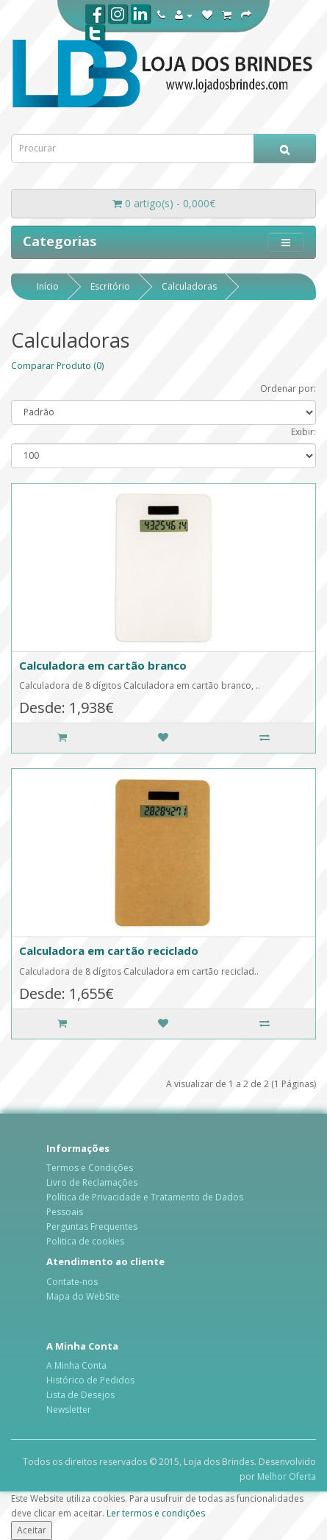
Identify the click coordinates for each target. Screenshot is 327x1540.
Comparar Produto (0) (57, 365)
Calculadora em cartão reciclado (108, 950)
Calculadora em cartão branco (103, 665)
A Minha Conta (76, 1365)
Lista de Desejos (80, 1395)
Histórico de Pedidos (90, 1380)
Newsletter (68, 1409)
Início (48, 286)
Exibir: (303, 432)
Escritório (110, 286)
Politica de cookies (85, 1241)
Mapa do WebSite (83, 1296)
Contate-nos (72, 1281)
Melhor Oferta (286, 1476)
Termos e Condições (89, 1167)
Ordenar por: (288, 388)
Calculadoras (189, 286)
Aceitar (31, 1530)
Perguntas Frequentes (91, 1226)
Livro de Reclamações (91, 1182)
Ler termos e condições (156, 1513)
